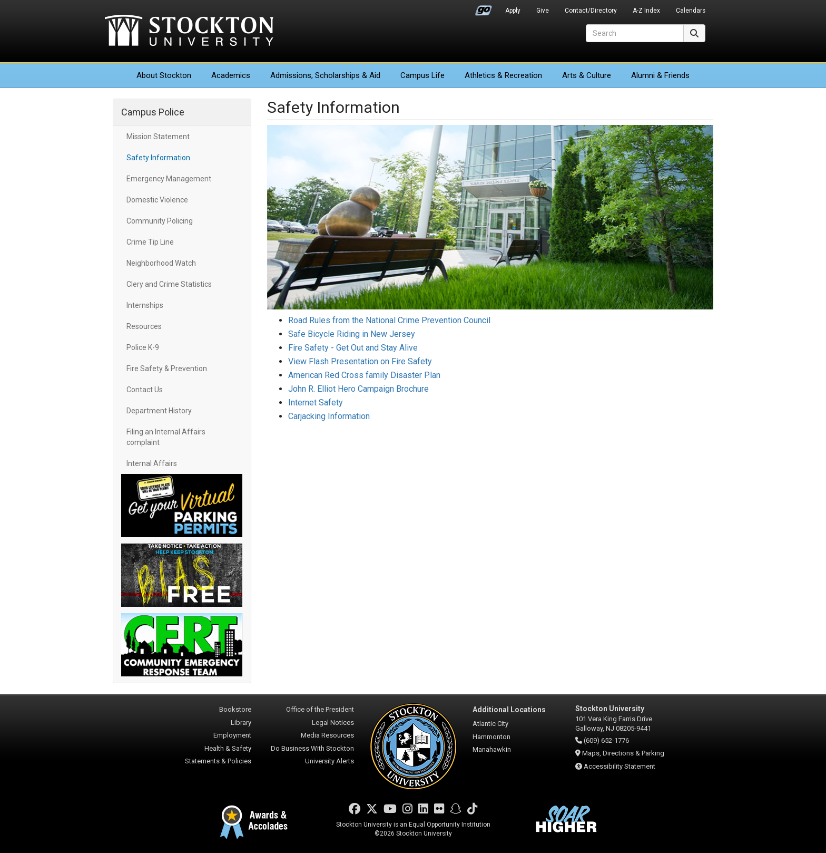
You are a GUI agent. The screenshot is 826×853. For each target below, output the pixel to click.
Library (241, 722)
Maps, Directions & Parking (623, 753)
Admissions (325, 75)
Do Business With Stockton (312, 748)
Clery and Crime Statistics (169, 284)
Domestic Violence (157, 200)
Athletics (503, 75)
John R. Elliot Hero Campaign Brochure (358, 389)
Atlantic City (490, 724)
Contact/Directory (591, 10)
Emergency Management (168, 179)
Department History (159, 410)
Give (542, 10)
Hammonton (491, 737)
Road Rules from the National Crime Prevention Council (389, 320)
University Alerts (329, 761)
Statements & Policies (218, 761)
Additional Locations (509, 709)
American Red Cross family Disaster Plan (364, 375)
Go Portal (483, 8)
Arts (586, 75)
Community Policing (159, 221)
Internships (144, 305)
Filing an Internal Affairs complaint (165, 437)
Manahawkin (492, 749)
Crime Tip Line (150, 242)
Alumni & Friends (660, 75)
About (163, 75)
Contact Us (144, 389)
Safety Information (158, 157)
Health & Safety (227, 748)
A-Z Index (646, 10)
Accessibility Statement (619, 766)
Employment (232, 735)
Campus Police (152, 112)
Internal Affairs (151, 463)
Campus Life (422, 75)
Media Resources (327, 735)
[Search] (635, 33)
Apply (512, 10)
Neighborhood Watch (161, 263)
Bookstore (235, 709)
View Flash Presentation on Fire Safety (360, 361)
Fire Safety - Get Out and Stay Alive (353, 348)
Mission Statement (158, 136)
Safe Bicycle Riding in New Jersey (351, 334)
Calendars (690, 10)
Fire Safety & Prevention (166, 368)
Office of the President (320, 709)
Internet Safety (315, 403)
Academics (230, 75)
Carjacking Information (329, 416)
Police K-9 (142, 347)
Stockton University (189, 31)
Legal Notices (333, 722)
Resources (144, 326)
